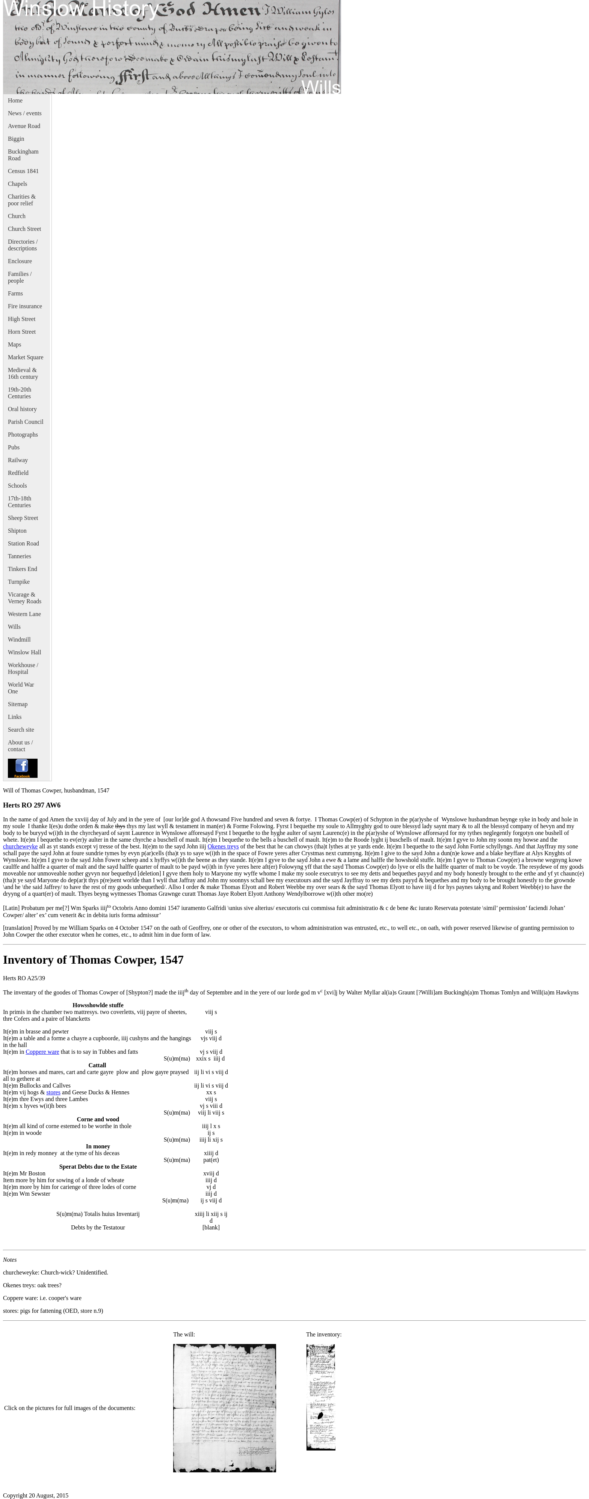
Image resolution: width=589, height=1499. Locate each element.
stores (53, 1092)
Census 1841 (23, 171)
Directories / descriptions (23, 245)
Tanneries (19, 556)
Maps (14, 344)
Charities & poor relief (22, 199)
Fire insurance (25, 306)
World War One (21, 688)
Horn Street (22, 331)
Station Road (23, 543)
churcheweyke (20, 846)
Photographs (23, 434)
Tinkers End (22, 569)
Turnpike (19, 582)
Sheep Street (23, 518)
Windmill (19, 639)
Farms (15, 293)
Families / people (20, 277)
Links (14, 717)
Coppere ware (42, 1052)
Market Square (26, 357)
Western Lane (24, 614)
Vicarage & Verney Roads (24, 597)
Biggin (16, 139)
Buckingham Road (23, 154)
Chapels (17, 184)
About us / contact (20, 745)
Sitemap (17, 704)
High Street (21, 319)
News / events (25, 113)
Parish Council (26, 422)
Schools (17, 485)
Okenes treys (223, 846)
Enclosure (20, 261)
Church (17, 216)
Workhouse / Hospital (23, 668)
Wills (14, 627)
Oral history (22, 409)
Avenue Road (24, 126)
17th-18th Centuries (19, 501)
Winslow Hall (24, 652)
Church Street (24, 229)
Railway (18, 460)
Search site (21, 729)
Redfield (18, 473)
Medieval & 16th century (23, 373)
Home (15, 100)
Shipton (17, 530)
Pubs (14, 447)
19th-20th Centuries (19, 392)
